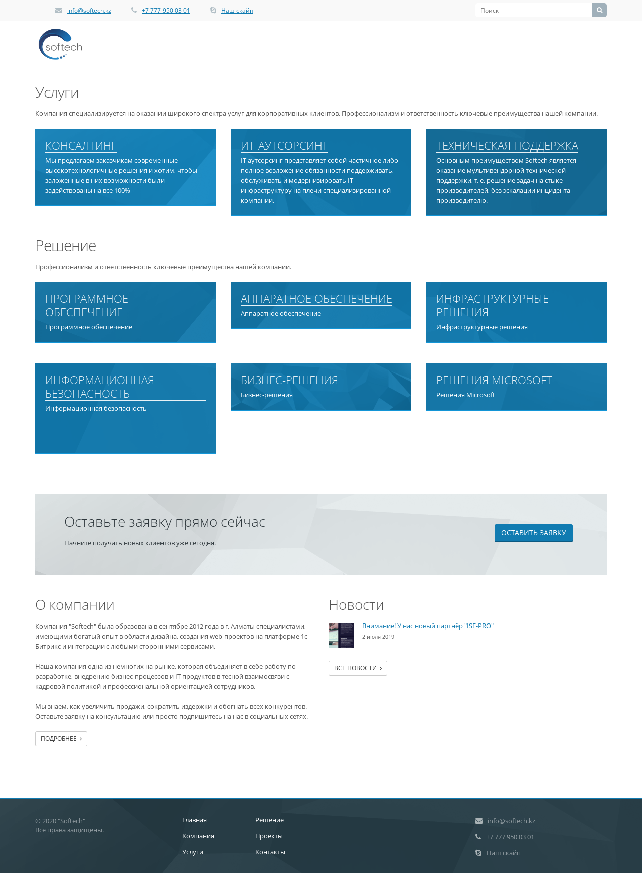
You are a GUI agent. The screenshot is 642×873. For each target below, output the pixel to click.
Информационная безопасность (99, 387)
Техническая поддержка (507, 146)
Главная (194, 819)
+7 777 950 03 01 (166, 10)
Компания (198, 835)
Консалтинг (81, 146)
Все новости (358, 668)
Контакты (270, 851)
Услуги (192, 851)
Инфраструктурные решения (492, 305)
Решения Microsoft (494, 380)
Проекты (269, 835)
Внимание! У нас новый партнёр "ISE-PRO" (428, 625)
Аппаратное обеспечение (316, 299)
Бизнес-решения (289, 380)
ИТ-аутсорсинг (284, 146)
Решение (269, 819)
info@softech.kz (89, 10)
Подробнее (61, 738)
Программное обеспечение (86, 305)
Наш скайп (237, 10)
